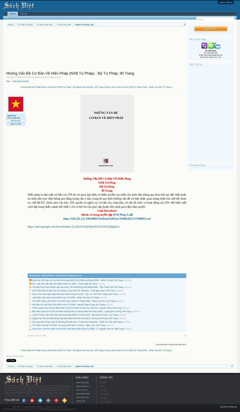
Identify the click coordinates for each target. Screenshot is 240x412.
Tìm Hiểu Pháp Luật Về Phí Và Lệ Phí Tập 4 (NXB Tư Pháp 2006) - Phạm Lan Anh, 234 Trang (73, 301)
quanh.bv (46, 77)
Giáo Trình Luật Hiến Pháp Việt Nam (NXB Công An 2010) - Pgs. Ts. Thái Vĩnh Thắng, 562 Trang (75, 294)
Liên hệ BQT (105, 402)
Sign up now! (210, 28)
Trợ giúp (103, 398)
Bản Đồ (103, 383)
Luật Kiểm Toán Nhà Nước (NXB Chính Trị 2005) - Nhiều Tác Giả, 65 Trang (65, 297)
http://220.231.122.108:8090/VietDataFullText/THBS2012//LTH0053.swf (107, 218)
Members (24, 14)
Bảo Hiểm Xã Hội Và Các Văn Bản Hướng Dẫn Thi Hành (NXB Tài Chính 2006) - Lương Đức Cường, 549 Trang (81, 311)
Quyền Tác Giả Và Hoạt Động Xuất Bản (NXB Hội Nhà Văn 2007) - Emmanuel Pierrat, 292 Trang (75, 318)
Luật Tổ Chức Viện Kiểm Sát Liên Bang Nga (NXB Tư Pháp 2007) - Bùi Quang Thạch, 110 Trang (75, 315)
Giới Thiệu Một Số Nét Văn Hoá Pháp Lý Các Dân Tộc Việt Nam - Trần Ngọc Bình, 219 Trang (73, 290)
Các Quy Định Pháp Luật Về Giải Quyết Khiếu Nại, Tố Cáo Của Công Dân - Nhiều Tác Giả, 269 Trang (77, 322)
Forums (13, 14)
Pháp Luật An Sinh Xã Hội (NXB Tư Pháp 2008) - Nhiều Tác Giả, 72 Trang (138, 87)
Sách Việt (217, 57)
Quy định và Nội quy (228, 407)
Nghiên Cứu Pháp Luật (25, 77)
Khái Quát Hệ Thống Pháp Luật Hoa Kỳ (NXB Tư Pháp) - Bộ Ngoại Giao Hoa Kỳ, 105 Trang (62, 87)
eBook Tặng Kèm (82, 397)
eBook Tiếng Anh (82, 386)
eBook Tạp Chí (81, 390)
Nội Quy (103, 390)
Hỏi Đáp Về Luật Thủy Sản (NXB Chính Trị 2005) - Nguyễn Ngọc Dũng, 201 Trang (68, 304)
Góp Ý (102, 386)
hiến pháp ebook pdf (20, 81)
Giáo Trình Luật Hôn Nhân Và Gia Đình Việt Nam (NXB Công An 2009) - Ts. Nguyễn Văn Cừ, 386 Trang (78, 329)
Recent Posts (25, 18)
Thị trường (104, 394)
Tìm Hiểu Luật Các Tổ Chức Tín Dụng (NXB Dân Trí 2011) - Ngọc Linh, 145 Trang (68, 325)
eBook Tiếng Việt (82, 383)
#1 (185, 335)
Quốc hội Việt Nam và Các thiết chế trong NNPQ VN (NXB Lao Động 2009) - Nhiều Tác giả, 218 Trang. (77, 280)
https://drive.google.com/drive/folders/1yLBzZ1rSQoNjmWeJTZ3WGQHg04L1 (74, 226)
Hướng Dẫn (80, 401)
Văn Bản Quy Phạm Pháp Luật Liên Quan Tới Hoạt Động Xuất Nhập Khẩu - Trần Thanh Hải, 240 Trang (77, 287)
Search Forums (11, 18)
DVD (122, 214)
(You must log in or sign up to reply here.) (171, 344)
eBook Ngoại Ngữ (83, 394)
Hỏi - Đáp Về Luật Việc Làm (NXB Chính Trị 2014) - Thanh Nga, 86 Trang (64, 284)
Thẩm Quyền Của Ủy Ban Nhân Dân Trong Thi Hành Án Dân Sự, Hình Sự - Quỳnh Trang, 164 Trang (76, 308)
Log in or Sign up (225, 2)
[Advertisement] (96, 49)
